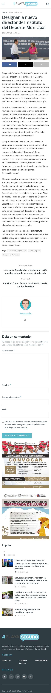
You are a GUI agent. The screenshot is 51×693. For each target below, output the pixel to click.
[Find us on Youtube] (24, 677)
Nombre (6, 385)
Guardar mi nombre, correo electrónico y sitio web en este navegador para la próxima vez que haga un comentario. (26, 425)
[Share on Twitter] (25, 64)
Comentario (8, 351)
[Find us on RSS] (30, 677)
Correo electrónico (11, 398)
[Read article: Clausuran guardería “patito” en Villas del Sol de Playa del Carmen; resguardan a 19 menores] (7, 581)
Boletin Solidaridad (17, 251)
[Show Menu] (3, 4)
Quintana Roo (41, 661)
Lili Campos (34, 251)
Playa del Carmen (15, 12)
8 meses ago (9, 556)
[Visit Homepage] (25, 4)
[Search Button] (47, 4)
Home (4, 12)
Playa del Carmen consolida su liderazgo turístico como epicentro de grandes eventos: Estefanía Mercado (31, 565)
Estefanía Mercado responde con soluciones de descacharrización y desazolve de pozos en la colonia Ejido (31, 597)
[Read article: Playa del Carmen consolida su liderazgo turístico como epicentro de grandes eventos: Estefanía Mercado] (7, 564)
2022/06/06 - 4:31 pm (11, 33)
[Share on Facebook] (9, 64)
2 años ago (20, 588)
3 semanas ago (21, 573)
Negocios (6, 661)
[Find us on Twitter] (11, 677)
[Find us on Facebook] (4, 677)
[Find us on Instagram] (17, 677)
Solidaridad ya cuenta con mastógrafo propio (27, 612)
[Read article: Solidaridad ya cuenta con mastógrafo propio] (7, 613)
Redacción (25, 313)
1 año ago (20, 617)
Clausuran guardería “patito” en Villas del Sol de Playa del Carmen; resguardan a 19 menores (31, 581)
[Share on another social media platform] (41, 64)
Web (4, 410)
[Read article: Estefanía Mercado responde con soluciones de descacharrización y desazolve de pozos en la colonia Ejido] (7, 596)
